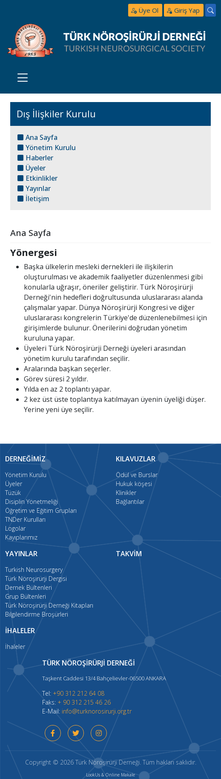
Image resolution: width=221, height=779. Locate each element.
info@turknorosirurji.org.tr (97, 711)
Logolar (15, 528)
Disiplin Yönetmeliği (31, 502)
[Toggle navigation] (22, 77)
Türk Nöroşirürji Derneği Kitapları (49, 605)
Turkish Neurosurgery (34, 570)
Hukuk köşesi (134, 484)
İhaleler (15, 647)
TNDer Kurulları (25, 519)
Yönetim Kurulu (46, 147)
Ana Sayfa (37, 137)
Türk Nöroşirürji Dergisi (36, 578)
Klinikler (126, 493)
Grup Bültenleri (25, 596)
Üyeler (31, 168)
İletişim (33, 198)
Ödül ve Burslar (137, 475)
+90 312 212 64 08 (78, 693)
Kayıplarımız (21, 537)
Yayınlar (34, 188)
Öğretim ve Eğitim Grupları (41, 510)
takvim (129, 553)
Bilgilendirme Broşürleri (36, 614)
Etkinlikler (37, 178)
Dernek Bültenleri (28, 587)
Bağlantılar (130, 502)
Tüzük (13, 493)
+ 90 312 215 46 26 (84, 702)
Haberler (35, 157)
